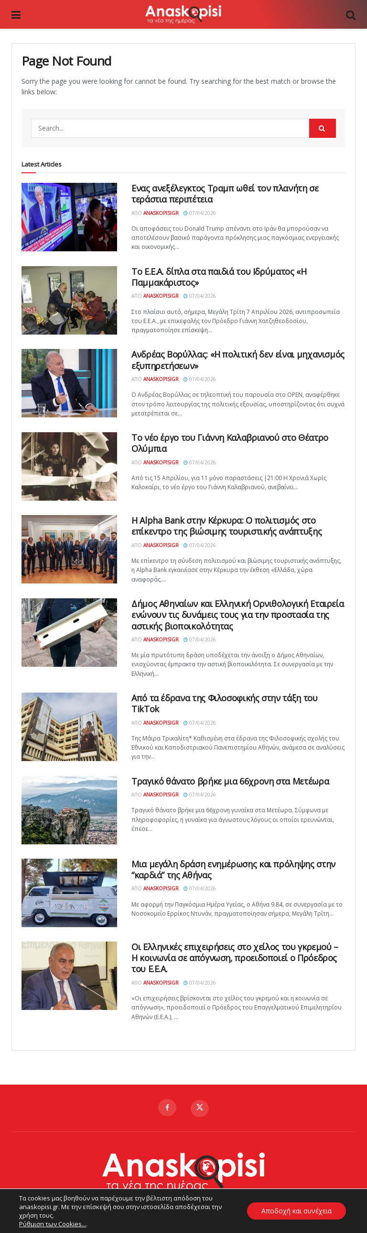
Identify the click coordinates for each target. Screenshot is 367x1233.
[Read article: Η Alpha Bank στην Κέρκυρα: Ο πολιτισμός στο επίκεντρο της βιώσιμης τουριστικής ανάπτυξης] (69, 549)
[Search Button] (351, 14)
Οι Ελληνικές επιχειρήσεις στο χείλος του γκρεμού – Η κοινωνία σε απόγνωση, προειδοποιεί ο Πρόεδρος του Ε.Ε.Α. (234, 958)
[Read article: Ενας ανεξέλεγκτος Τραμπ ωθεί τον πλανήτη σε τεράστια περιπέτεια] (69, 217)
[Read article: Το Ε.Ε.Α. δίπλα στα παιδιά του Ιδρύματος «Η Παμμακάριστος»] (69, 300)
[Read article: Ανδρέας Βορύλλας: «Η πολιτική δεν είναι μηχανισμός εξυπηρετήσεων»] (69, 383)
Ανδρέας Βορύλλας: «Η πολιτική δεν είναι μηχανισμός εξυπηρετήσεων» (238, 359)
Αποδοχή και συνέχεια (296, 1210)
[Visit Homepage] (183, 14)
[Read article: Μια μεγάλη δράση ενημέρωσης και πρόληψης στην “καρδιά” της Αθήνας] (69, 893)
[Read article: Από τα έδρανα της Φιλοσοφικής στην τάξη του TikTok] (69, 727)
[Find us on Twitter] (200, 1108)
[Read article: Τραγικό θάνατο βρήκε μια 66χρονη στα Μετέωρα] (69, 810)
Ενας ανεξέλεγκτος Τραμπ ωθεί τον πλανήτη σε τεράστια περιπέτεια (225, 193)
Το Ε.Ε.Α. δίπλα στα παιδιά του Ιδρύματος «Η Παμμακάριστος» (219, 277)
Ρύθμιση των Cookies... (52, 1224)
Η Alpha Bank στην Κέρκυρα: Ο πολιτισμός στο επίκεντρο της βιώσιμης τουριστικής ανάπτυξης (226, 526)
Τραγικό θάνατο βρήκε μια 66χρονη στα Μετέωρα (230, 781)
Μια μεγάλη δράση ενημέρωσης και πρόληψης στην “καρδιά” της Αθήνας (233, 869)
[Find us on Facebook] (167, 1107)
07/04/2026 (200, 213)
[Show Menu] (16, 14)
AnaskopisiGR (161, 213)
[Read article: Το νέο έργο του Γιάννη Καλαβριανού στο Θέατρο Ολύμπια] (69, 466)
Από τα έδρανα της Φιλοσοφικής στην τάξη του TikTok (224, 703)
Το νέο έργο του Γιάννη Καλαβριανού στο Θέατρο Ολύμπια (229, 443)
